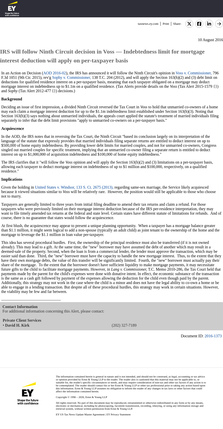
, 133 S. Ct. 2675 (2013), (93, 187)
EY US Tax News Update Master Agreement (80, 414)
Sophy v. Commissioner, (71, 77)
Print (166, 24)
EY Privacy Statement (119, 414)
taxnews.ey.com (148, 24)
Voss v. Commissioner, (194, 73)
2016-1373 (213, 336)
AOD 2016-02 (54, 73)
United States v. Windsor (54, 187)
